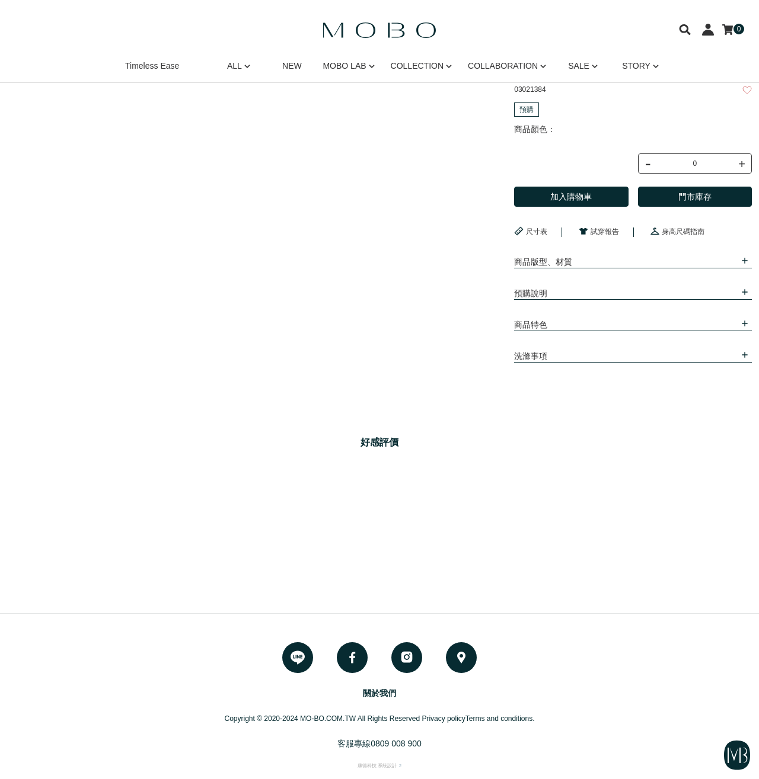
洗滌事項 (530, 356)
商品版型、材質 (543, 262)
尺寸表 (530, 231)
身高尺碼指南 (677, 231)
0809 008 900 (396, 743)
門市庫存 (695, 196)
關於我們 (379, 693)
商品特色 (530, 324)
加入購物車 (571, 196)
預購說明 (530, 293)
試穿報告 (599, 231)
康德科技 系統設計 (377, 765)
